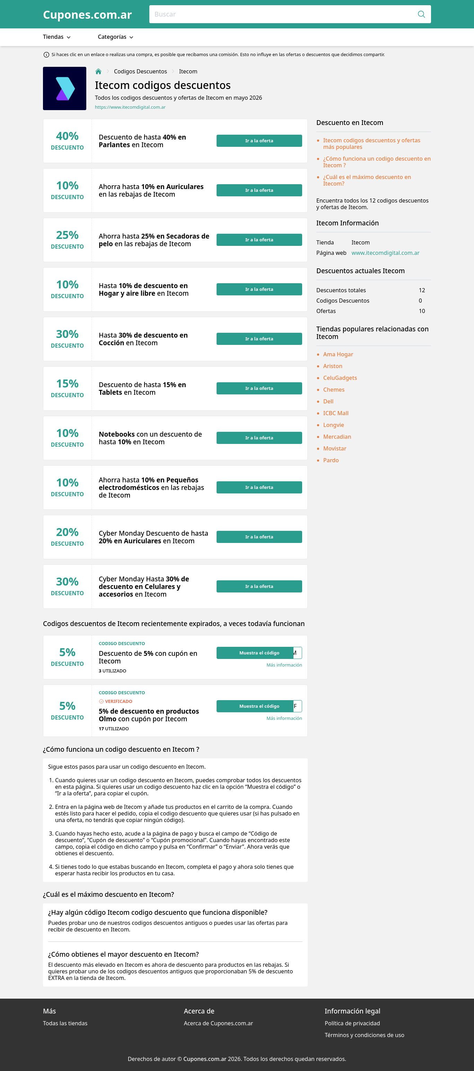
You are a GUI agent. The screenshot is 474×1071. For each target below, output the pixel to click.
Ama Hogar (338, 354)
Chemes (334, 389)
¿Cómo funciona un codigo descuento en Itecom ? (377, 162)
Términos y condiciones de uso (364, 1035)
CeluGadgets (340, 378)
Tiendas (57, 37)
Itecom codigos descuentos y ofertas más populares (371, 143)
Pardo (331, 460)
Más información (284, 665)
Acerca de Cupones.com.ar (218, 1023)
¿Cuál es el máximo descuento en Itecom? (367, 180)
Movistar (334, 448)
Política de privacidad (352, 1023)
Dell (328, 401)
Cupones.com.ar (87, 14)
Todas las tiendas (65, 1023)
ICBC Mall (336, 413)
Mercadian (337, 436)
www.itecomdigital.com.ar (386, 253)
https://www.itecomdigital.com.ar (130, 107)
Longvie (333, 425)
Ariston (332, 366)
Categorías (116, 37)
